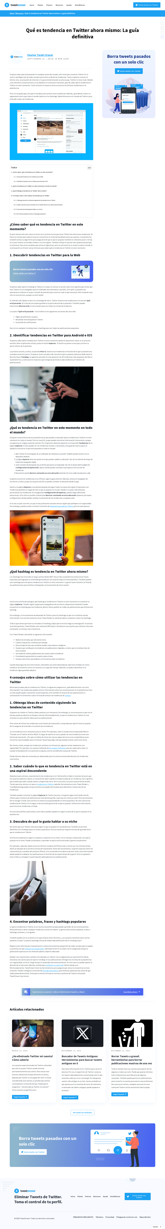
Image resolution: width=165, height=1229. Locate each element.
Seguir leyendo (20, 1097)
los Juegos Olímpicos (57, 748)
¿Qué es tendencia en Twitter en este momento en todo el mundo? (34, 186)
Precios (49, 5)
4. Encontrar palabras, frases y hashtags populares (31, 214)
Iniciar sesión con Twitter (147, 5)
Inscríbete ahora (132, 992)
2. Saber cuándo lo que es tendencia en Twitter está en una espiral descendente (39, 205)
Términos (99, 1217)
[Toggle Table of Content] (88, 168)
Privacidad (110, 1217)
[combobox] (157, 1227)
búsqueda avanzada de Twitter (62, 506)
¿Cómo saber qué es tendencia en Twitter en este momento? (32, 172)
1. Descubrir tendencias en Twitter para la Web (29, 177)
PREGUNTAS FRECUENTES (83, 1217)
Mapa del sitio (145, 1217)
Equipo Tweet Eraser (40, 55)
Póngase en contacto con (126, 1217)
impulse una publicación (34, 949)
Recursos (59, 5)
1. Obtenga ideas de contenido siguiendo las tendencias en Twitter (35, 200)
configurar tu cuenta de (54, 965)
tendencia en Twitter (45, 784)
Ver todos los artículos (82, 1112)
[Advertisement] (51, 594)
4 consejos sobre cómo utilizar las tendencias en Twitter (30, 196)
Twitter (68, 695)
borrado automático (50, 970)
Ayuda (69, 5)
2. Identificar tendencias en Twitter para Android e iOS (32, 181)
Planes (40, 5)
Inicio (32, 5)
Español (155, 1227)
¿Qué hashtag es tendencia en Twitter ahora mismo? (29, 191)
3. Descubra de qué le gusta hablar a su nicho (29, 209)
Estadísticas (80, 5)
